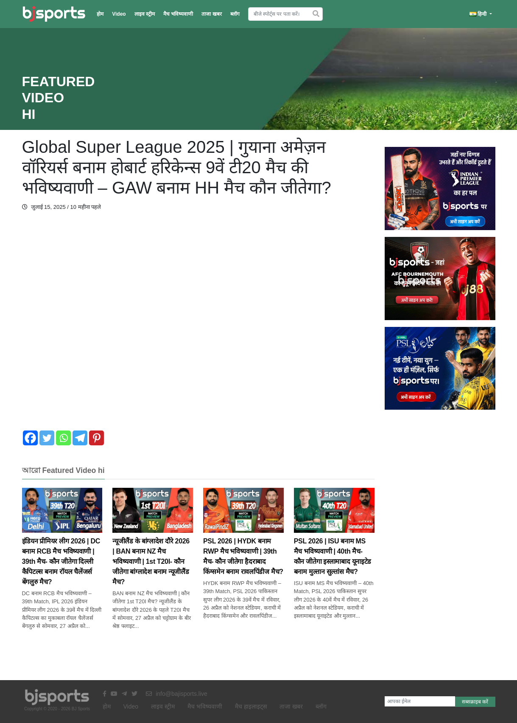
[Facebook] (30, 437)
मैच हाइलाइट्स (251, 706)
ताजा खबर (211, 14)
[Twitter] (46, 437)
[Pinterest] (96, 437)
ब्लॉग (235, 14)
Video (119, 14)
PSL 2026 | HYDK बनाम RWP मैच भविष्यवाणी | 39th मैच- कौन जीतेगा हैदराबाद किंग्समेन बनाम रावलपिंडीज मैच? (243, 541)
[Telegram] (80, 437)
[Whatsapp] (63, 437)
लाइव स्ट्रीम (144, 14)
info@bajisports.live (176, 693)
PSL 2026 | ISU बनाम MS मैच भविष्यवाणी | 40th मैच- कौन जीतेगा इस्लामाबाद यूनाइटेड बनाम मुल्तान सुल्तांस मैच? (334, 541)
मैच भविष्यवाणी (178, 14)
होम (100, 14)
